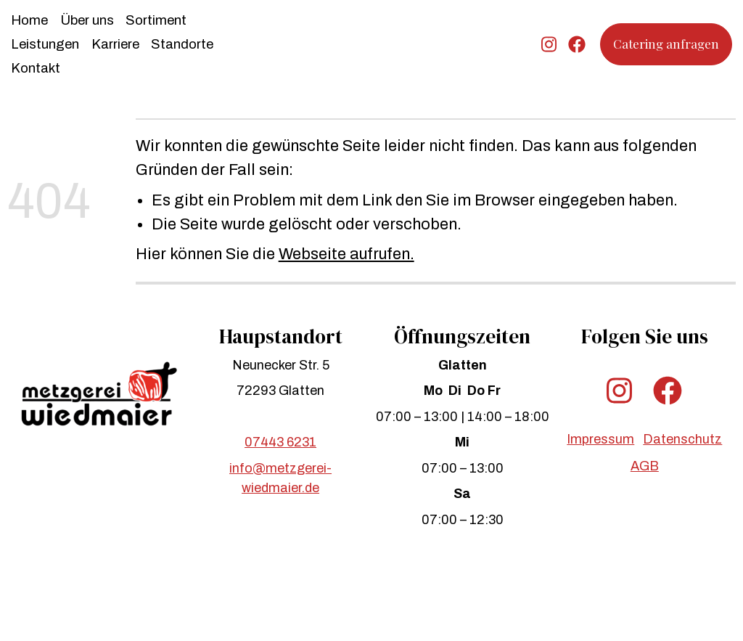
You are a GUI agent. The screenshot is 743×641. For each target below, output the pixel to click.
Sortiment (156, 20)
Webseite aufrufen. (346, 254)
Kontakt (35, 68)
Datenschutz (682, 439)
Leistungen (45, 44)
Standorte (182, 44)
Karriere (115, 44)
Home (29, 20)
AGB (645, 466)
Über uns (87, 20)
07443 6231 (280, 442)
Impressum (600, 439)
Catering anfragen (666, 44)
